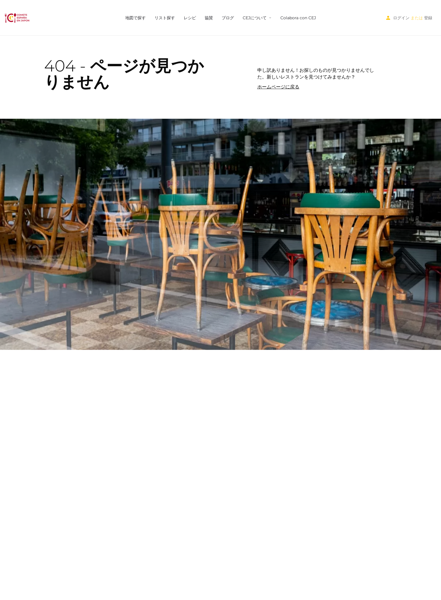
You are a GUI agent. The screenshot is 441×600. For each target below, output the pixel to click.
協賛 (209, 17)
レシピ (190, 17)
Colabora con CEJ (298, 17)
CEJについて (255, 17)
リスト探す (164, 17)
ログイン (401, 17)
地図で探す (135, 17)
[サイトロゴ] (17, 17)
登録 (428, 17)
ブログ (228, 17)
